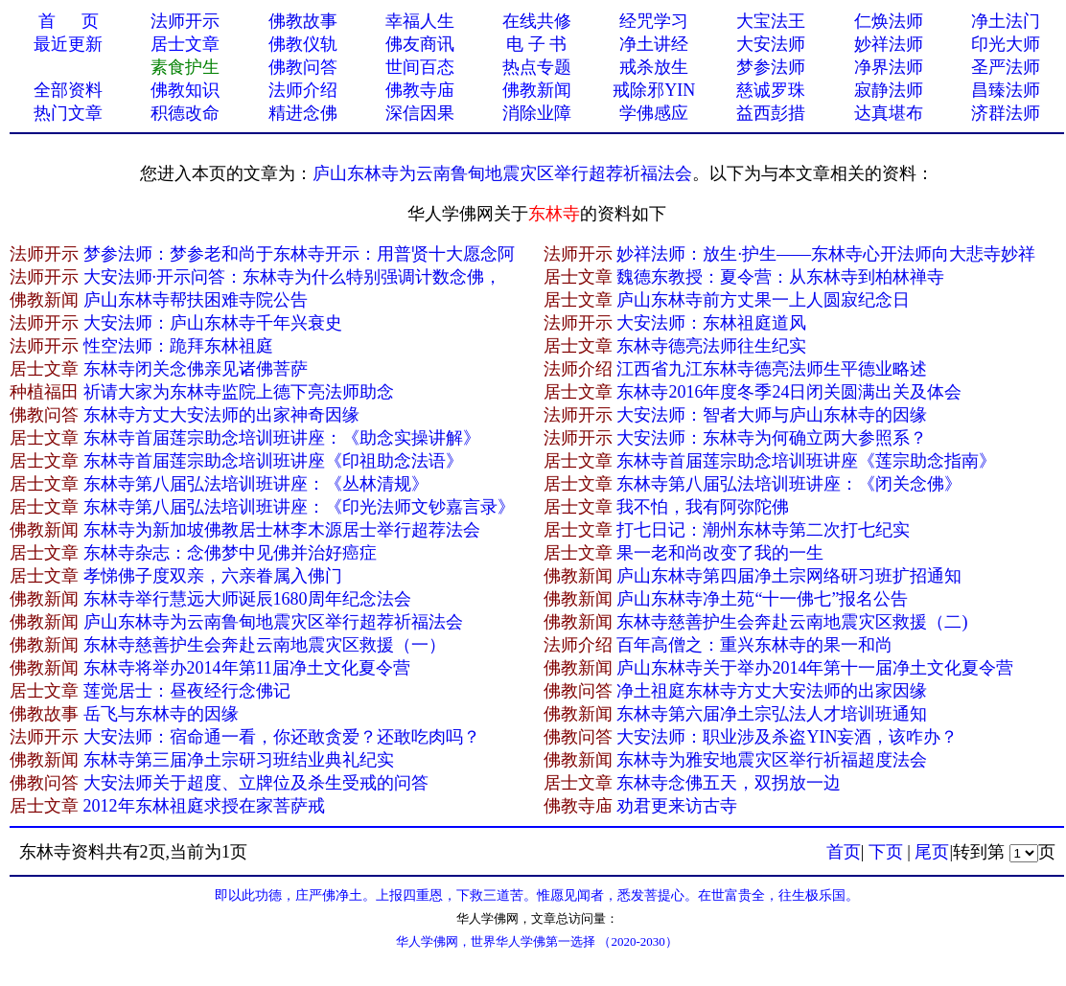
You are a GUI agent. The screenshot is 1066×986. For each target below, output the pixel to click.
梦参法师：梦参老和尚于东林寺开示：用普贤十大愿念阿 (299, 254)
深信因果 (419, 113)
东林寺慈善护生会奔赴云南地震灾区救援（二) (791, 621)
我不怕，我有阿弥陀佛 (702, 506)
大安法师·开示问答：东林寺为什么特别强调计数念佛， (292, 277)
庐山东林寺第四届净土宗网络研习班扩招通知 (789, 575)
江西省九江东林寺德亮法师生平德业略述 (771, 368)
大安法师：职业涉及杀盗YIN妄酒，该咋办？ (787, 736)
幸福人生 (419, 21)
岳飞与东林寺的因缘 (161, 713)
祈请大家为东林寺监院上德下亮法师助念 (238, 391)
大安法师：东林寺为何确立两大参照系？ (771, 437)
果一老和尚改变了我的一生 (719, 552)
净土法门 (1005, 21)
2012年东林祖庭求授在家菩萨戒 (204, 805)
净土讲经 (653, 44)
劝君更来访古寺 (676, 805)
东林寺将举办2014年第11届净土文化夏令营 (246, 667)
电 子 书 (536, 44)
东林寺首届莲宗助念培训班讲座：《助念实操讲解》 (281, 437)
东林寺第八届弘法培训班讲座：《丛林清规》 (256, 483)
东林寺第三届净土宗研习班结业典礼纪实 (238, 759)
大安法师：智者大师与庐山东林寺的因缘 (771, 414)
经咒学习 (653, 21)
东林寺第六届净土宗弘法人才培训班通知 (771, 713)
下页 (886, 851)
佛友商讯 (419, 44)
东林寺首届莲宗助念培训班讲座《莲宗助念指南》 (806, 460)
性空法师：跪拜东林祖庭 (178, 345)
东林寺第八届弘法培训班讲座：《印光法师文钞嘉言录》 (299, 506)
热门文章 (68, 113)
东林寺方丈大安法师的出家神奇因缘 (221, 414)
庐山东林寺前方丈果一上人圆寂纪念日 (763, 300)
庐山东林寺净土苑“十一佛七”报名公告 (762, 598)
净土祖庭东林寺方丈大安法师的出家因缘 (771, 690)
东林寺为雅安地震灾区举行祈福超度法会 (771, 759)
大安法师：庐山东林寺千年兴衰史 (212, 322)
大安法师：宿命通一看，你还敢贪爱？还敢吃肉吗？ (281, 736)
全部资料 (68, 90)
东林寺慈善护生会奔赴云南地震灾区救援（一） (264, 644)
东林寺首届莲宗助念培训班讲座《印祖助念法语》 (273, 460)
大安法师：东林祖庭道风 (711, 322)
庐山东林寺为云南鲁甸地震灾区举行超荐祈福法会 (502, 173)
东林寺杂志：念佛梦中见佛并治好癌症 (230, 552)
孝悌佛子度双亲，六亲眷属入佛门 (212, 575)
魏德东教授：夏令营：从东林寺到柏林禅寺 (780, 277)
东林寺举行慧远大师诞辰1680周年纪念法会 (247, 598)
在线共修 (536, 21)
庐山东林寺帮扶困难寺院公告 (195, 300)
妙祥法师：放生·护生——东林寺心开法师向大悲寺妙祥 (825, 254)
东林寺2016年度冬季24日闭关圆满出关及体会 (789, 391)
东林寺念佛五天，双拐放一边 (728, 782)
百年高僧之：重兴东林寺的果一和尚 (754, 644)
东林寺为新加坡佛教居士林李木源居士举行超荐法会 (281, 529)
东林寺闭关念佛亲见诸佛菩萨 (195, 368)
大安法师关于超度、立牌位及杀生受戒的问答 (256, 782)
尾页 (932, 851)
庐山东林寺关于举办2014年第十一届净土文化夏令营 (814, 667)
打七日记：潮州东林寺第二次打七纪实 (763, 529)
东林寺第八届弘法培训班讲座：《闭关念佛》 (789, 483)
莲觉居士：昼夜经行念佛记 (186, 690)
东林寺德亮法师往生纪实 (711, 345)
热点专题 (536, 67)
